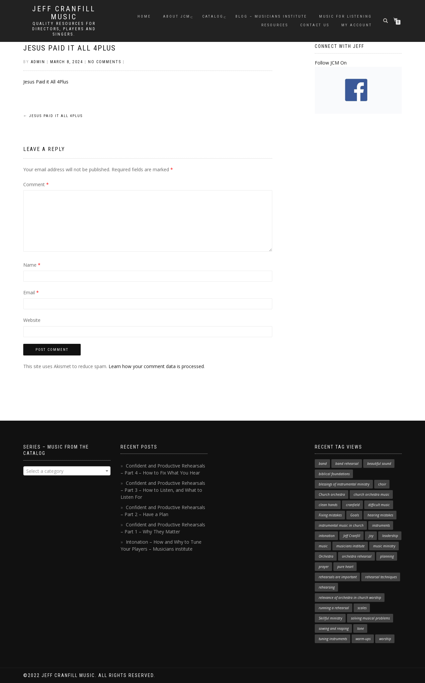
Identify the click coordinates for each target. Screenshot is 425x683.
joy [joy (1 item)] (371, 535)
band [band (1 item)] (323, 463)
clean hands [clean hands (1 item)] (328, 504)
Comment (36, 184)
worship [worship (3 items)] (385, 638)
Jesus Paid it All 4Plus (69, 48)
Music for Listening (345, 16)
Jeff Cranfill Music (64, 13)
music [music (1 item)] (323, 546)
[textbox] (67, 471)
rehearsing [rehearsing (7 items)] (327, 587)
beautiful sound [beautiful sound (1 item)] (379, 463)
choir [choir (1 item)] (382, 484)
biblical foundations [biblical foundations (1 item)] (334, 474)
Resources (274, 25)
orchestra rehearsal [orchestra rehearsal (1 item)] (357, 556)
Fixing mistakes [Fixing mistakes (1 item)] (330, 515)
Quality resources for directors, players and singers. (64, 29)
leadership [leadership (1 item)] (390, 535)
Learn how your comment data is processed (156, 366)
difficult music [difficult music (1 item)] (379, 504)
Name (32, 265)
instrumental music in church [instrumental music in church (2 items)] (341, 525)
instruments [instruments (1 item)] (381, 525)
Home (144, 16)
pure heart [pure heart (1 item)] (345, 566)
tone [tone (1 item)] (360, 628)
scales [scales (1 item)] (362, 608)
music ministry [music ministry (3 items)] (384, 546)
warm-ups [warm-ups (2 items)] (363, 638)
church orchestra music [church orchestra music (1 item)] (371, 494)
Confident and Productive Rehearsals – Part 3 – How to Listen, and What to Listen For (163, 490)
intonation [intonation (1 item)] (327, 535)
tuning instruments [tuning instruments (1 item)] (333, 638)
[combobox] (67, 471)
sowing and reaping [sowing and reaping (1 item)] (334, 628)
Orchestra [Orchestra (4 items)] (326, 556)
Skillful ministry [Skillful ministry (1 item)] (330, 618)
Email (31, 292)
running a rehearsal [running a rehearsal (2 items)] (334, 608)
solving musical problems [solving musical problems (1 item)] (370, 618)
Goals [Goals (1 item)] (354, 515)
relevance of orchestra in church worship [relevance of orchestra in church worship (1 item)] (350, 597)
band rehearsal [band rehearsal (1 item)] (347, 463)
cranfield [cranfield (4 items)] (353, 504)
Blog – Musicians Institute (271, 16)
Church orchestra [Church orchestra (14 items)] (332, 494)
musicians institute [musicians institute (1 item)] (350, 546)
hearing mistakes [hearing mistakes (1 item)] (380, 515)
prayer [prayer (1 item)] (324, 566)
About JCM (176, 16)
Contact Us (314, 25)
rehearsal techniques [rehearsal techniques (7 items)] (381, 577)
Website (32, 320)
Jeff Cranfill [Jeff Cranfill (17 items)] (351, 535)
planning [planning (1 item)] (387, 556)
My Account (356, 25)
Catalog (212, 16)
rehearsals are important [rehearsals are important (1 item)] (338, 577)
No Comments (104, 62)
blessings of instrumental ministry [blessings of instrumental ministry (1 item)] (344, 484)
